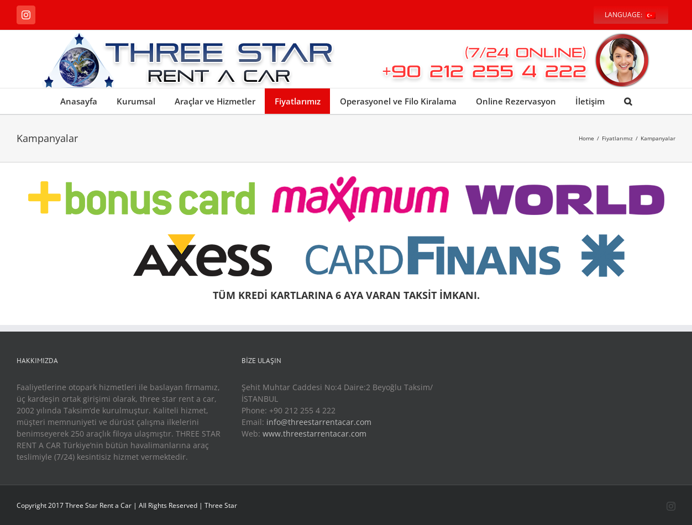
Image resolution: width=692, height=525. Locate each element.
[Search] (628, 101)
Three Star (221, 505)
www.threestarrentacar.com (314, 433)
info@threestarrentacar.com (318, 422)
